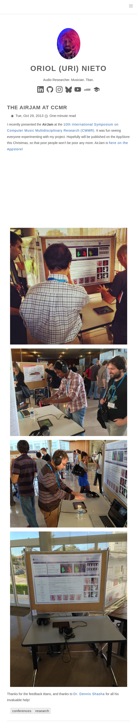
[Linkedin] (41, 89)
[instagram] (59, 89)
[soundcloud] (87, 89)
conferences (21, 711)
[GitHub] (50, 89)
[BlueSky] (69, 89)
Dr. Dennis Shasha (89, 694)
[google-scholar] (96, 89)
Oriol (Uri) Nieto (68, 68)
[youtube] (78, 89)
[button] (131, 6)
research (42, 711)
